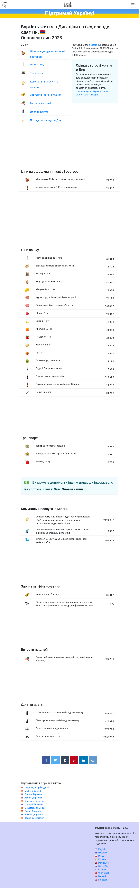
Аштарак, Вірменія (34, 801)
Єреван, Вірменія (33, 794)
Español (100, 859)
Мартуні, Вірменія (33, 804)
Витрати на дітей (40, 103)
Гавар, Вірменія (32, 811)
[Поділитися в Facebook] (46, 760)
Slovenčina (102, 866)
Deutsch (101, 876)
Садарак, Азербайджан (36, 787)
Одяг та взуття (39, 112)
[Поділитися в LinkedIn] (83, 760)
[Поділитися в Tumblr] (65, 760)
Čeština (100, 869)
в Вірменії (94, 45)
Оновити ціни (72, 489)
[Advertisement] (69, 149)
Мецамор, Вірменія (34, 808)
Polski (99, 856)
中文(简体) (102, 873)
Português (102, 862)
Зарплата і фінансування (45, 94)
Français (101, 879)
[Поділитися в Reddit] (93, 760)
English (100, 849)
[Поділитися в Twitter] (55, 760)
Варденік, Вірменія (34, 818)
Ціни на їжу (37, 64)
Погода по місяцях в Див (45, 120)
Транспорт (36, 73)
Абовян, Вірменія (33, 797)
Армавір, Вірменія (33, 814)
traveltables (68, 4)
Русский (101, 852)
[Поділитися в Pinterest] (74, 760)
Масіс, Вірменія (32, 791)
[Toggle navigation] (133, 4)
